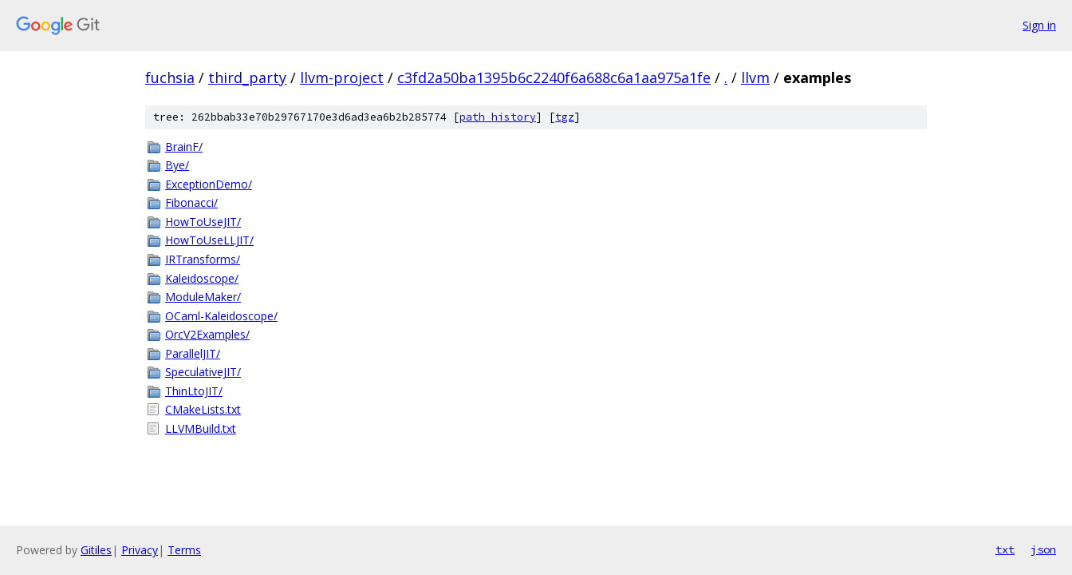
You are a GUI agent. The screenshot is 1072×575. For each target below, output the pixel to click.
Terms (184, 549)
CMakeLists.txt (203, 409)
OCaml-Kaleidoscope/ (221, 315)
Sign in (1039, 25)
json (1043, 549)
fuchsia (170, 77)
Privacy (139, 549)
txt (1005, 549)
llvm (755, 77)
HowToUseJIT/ (203, 221)
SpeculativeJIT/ (203, 371)
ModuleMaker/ (203, 296)
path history (497, 117)
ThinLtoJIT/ (194, 391)
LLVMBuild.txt (200, 428)
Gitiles (96, 549)
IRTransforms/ (202, 259)
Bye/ (177, 164)
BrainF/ (184, 146)
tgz (564, 117)
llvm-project (342, 77)
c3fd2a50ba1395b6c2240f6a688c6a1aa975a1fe (554, 77)
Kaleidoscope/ (201, 278)
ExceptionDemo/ (208, 184)
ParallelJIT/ (192, 353)
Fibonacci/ (191, 202)
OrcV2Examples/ (207, 334)
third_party (247, 77)
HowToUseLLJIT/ (209, 240)
